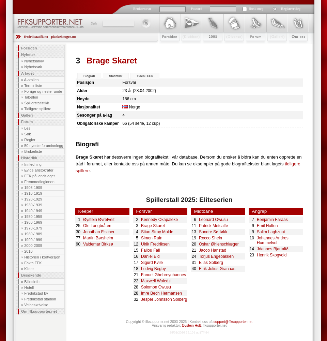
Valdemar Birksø (98, 244)
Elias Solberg (211, 262)
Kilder (29, 269)
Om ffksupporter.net (39, 311)
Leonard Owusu (213, 219)
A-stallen (31, 80)
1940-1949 (33, 211)
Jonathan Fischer (98, 231)
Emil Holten (267, 225)
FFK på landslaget (39, 176)
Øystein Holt (191, 325)
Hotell (29, 287)
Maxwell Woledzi (156, 281)
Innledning (33, 164)
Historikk (29, 158)
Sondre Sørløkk (213, 231)
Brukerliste (33, 151)
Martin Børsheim (98, 238)
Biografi (89, 76)
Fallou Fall (150, 250)
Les (27, 128)
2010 (28, 251)
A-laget (27, 73)
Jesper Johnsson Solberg (164, 299)
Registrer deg (290, 9)
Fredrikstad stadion (40, 299)
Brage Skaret (153, 225)
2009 (206, 46)
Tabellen (31, 97)
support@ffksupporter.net (233, 322)
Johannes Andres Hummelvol (273, 240)
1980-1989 (33, 234)
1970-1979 (33, 228)
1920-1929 (33, 199)
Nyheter (28, 55)
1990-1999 (33, 240)
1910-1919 (33, 193)
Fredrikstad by (36, 293)
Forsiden (167, 46)
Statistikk (115, 76)
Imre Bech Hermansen (161, 293)
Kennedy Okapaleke (159, 219)
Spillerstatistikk (36, 103)
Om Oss (295, 46)
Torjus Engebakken (216, 256)
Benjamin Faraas (272, 219)
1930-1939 (33, 205)
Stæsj (228, 46)
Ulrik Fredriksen (155, 244)
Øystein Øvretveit (98, 219)
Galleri (272, 46)
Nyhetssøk (33, 67)
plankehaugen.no (63, 37)
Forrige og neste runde (43, 91)
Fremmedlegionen (39, 182)
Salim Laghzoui (271, 231)
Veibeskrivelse (36, 305)
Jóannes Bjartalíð (273, 249)
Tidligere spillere (37, 109)
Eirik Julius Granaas (217, 268)
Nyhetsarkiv (34, 61)
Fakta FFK (33, 263)
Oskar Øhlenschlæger (219, 244)
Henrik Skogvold (271, 255)
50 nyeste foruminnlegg (43, 146)
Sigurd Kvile (152, 262)
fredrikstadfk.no (36, 37)
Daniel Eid (150, 256)
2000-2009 (33, 245)
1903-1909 (33, 188)
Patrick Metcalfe (213, 225)
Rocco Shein (210, 238)
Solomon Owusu (156, 287)
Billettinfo (32, 282)
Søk (93, 23)
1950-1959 (33, 216)
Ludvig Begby (153, 268)
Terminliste (33, 86)
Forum (251, 46)
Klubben (188, 46)
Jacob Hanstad (212, 250)
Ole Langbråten (97, 225)
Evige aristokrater (38, 170)
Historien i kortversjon (42, 257)
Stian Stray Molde (157, 231)
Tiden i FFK (145, 76)
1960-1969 (33, 222)
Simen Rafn (151, 238)
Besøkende (31, 275)
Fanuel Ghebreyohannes (163, 274)
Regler (29, 140)
